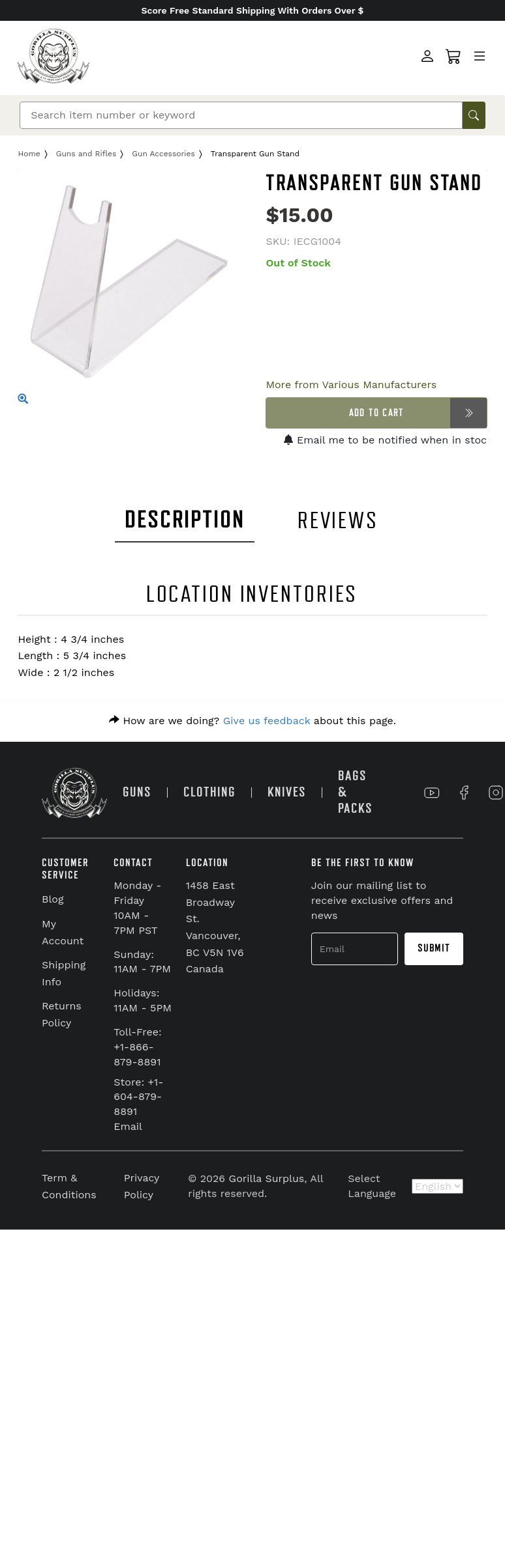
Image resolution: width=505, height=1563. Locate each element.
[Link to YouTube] (432, 792)
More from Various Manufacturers (351, 384)
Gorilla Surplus (267, 1178)
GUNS (137, 792)
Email (128, 1126)
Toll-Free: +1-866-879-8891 (137, 1047)
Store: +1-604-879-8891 (138, 1097)
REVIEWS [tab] (338, 520)
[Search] (241, 115)
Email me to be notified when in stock (388, 440)
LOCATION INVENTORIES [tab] (252, 594)
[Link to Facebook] (464, 792)
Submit (434, 948)
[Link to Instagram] (496, 792)
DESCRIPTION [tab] (185, 520)
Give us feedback (267, 720)
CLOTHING (209, 792)
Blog (52, 899)
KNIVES (287, 792)
